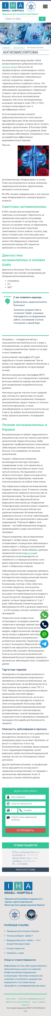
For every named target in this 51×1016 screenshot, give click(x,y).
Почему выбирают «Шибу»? (20, 936)
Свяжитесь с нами (15, 953)
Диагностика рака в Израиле (18, 1002)
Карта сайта (11, 999)
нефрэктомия (29, 553)
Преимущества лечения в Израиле (23, 931)
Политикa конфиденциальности (31, 999)
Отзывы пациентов (15, 948)
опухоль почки (9, 67)
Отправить (25, 830)
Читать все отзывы (25, 870)
